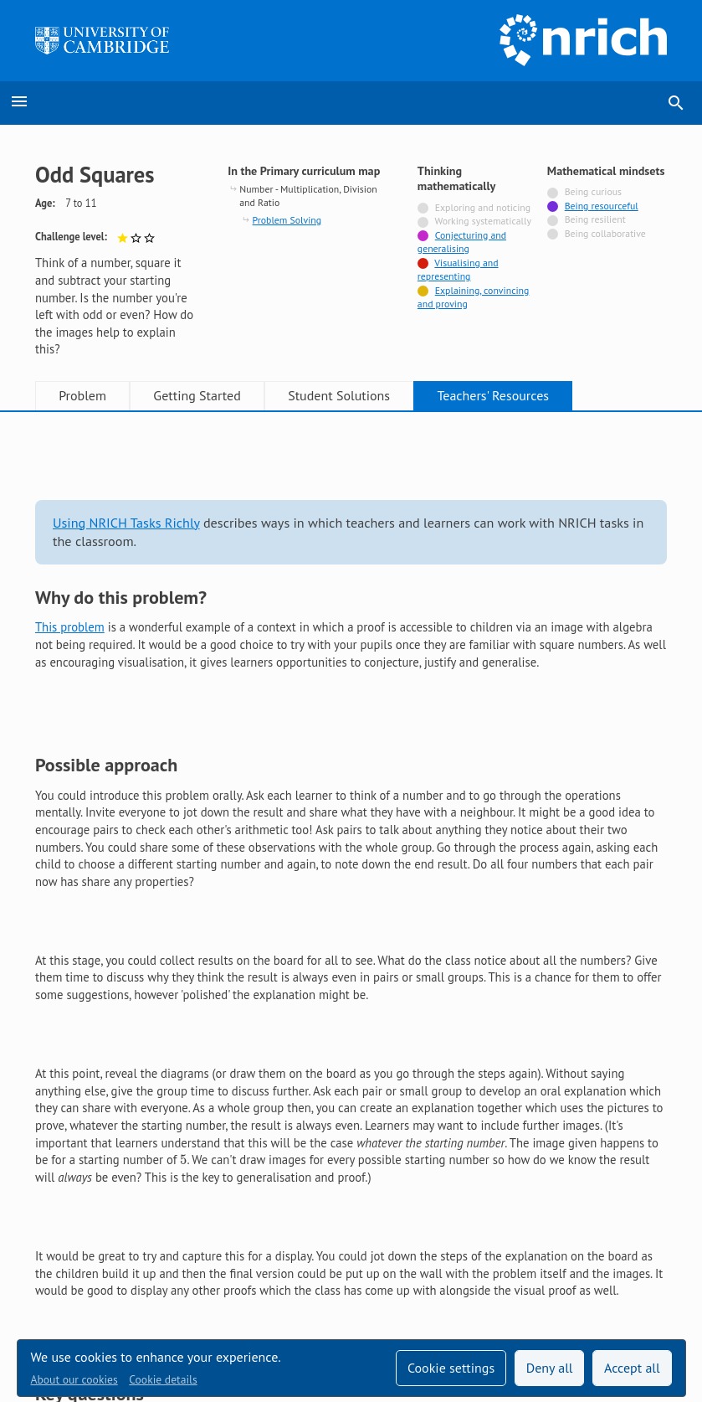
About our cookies (74, 1379)
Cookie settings (450, 1367)
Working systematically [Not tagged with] (482, 220)
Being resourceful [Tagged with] (601, 205)
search (676, 103)
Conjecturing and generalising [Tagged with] (462, 242)
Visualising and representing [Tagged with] (458, 269)
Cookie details (163, 1379)
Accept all (632, 1367)
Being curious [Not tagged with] (593, 191)
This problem (70, 627)
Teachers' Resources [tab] (493, 395)
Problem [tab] (82, 395)
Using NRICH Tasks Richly (126, 522)
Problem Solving (287, 220)
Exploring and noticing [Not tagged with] (482, 207)
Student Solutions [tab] (339, 395)
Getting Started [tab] (196, 395)
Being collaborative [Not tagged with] (605, 233)
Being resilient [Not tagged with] (595, 219)
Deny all (549, 1367)
